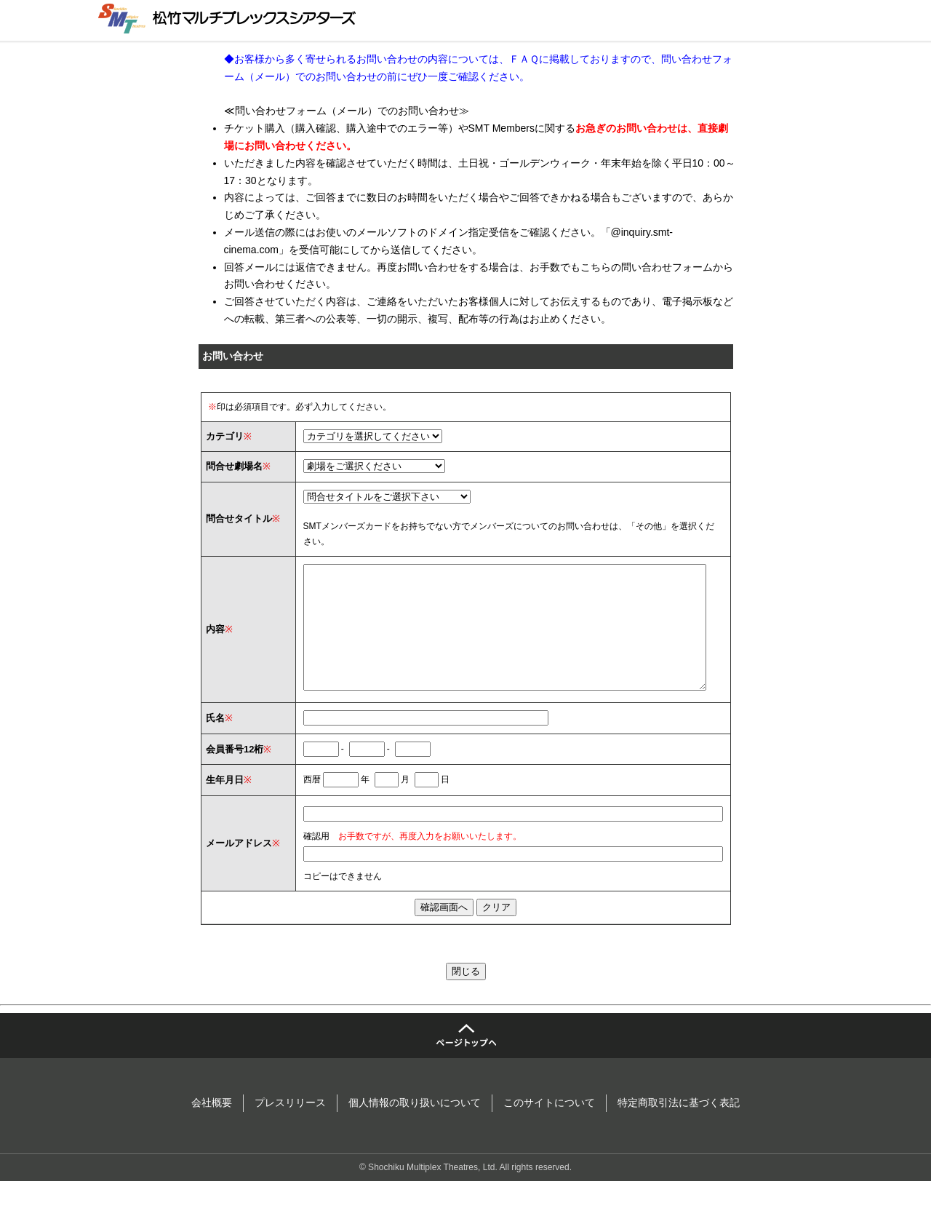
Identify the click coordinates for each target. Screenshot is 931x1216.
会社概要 (211, 1128)
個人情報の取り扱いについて (414, 1128)
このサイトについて (549, 1128)
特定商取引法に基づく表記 (679, 1128)
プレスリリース (290, 1128)
